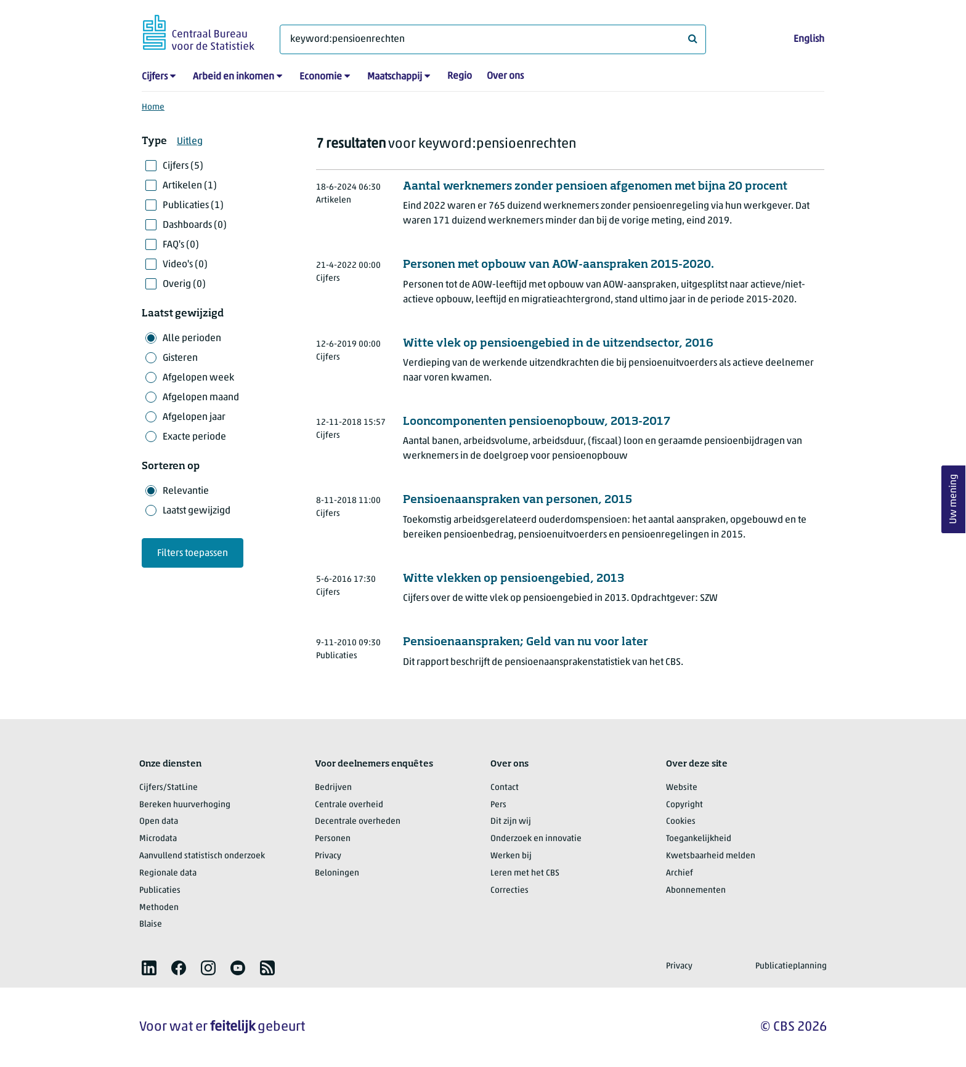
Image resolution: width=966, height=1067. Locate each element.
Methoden (159, 908)
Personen (333, 839)
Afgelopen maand (201, 398)
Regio (459, 76)
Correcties (509, 891)
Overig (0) (184, 284)
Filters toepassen (192, 553)
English (809, 39)
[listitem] (149, 968)
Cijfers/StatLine (168, 788)
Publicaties (160, 891)
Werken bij (511, 856)
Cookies (681, 822)
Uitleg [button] (190, 142)
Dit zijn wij (510, 822)
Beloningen (337, 873)
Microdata (158, 839)
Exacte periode (194, 437)
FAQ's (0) (181, 245)
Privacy (328, 856)
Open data (158, 822)
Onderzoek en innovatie (536, 839)
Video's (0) (185, 265)
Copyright (684, 805)
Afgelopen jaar (194, 417)
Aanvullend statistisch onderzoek (202, 856)
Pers (498, 805)
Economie (320, 77)
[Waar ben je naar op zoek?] (493, 39)
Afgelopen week (198, 378)
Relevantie (186, 491)
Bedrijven (333, 788)
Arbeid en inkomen (233, 77)
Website (681, 788)
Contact (504, 788)
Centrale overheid (349, 805)
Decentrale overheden (357, 822)
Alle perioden (192, 339)
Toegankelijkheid (698, 839)
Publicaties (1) (193, 206)
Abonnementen (696, 891)
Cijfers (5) (183, 166)
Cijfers (155, 77)
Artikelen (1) (190, 186)
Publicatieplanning (791, 966)
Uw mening (954, 499)
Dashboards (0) (195, 225)
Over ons (505, 76)
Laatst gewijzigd (196, 511)
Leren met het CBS (524, 873)
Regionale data (168, 873)
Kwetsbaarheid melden (710, 856)
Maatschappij (394, 77)
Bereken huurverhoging (184, 805)
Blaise (150, 924)
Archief (679, 873)
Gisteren (180, 358)
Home (153, 107)
